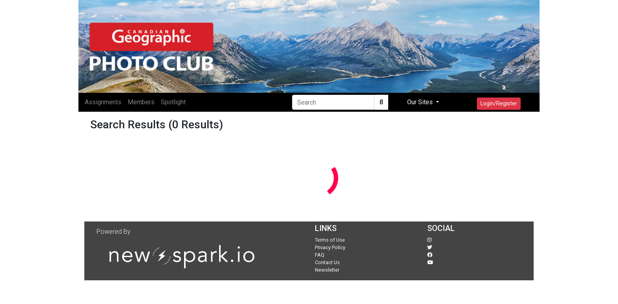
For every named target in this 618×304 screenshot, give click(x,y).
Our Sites (420, 102)
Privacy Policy (330, 247)
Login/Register (498, 103)
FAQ (319, 255)
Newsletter (327, 270)
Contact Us (327, 262)
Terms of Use (330, 240)
